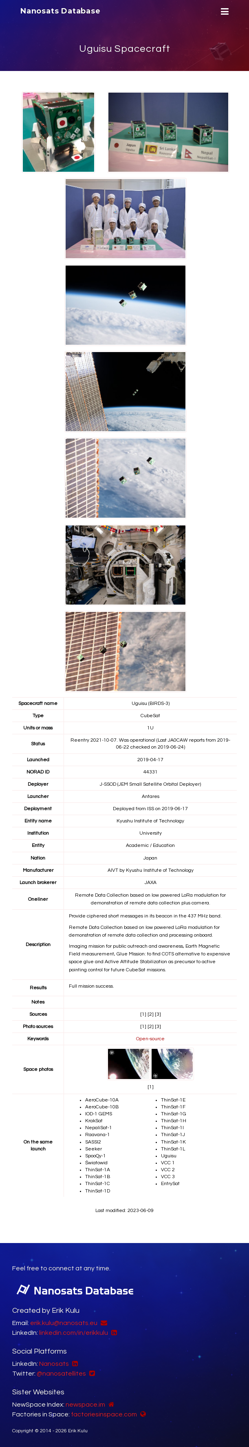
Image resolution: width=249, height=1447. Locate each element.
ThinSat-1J (173, 1134)
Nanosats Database (60, 11)
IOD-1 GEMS (98, 1114)
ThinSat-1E (173, 1100)
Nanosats (54, 1364)
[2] (151, 1014)
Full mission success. (91, 986)
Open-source (150, 1038)
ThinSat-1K (173, 1142)
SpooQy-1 (95, 1156)
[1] (143, 1014)
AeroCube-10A (102, 1100)
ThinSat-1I (172, 1127)
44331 (150, 772)
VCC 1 (168, 1163)
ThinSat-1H (173, 1120)
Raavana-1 (97, 1134)
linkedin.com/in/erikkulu (73, 1333)
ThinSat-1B (97, 1176)
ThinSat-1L (173, 1149)
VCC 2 (168, 1169)
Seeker (93, 1149)
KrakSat (94, 1120)
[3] (158, 1014)
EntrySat (170, 1183)
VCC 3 (168, 1176)
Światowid (96, 1163)
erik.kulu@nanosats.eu (63, 1323)
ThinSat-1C (97, 1183)
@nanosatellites (61, 1373)
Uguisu (168, 1156)
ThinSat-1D (97, 1191)
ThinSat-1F (173, 1107)
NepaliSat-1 (98, 1127)
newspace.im (85, 1404)
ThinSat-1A (97, 1169)
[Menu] (224, 11)
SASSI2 (93, 1142)
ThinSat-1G (173, 1114)
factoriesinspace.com (104, 1414)
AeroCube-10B (102, 1107)
